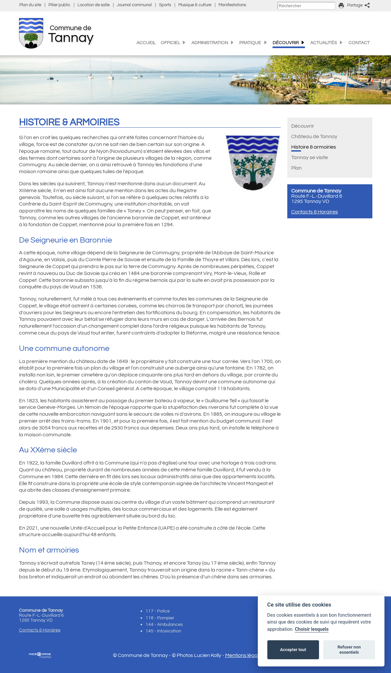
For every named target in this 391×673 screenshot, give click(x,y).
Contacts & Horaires (314, 211)
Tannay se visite (309, 157)
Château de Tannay (314, 136)
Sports (165, 5)
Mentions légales (244, 655)
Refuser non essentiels (349, 650)
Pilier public (59, 5)
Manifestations (232, 5)
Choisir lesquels (312, 629)
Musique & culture (194, 5)
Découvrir (302, 126)
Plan (296, 168)
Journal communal (134, 5)
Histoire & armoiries (313, 147)
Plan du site (30, 5)
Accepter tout (293, 649)
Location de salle (94, 5)
